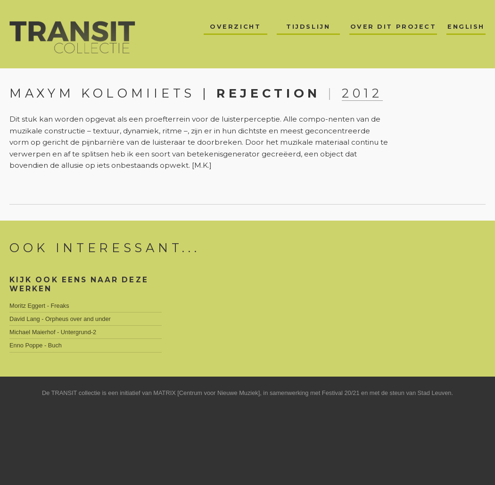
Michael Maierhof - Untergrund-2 (52, 332)
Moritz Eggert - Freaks (39, 305)
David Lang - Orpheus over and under (60, 318)
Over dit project (393, 26)
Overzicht (235, 26)
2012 (362, 93)
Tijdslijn (308, 26)
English (466, 26)
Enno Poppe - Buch (35, 345)
